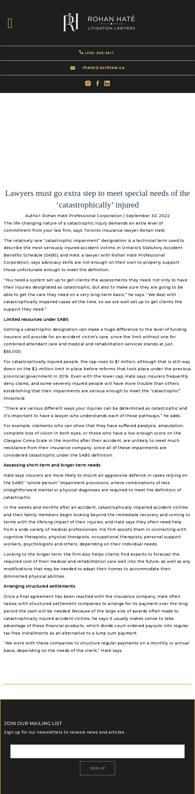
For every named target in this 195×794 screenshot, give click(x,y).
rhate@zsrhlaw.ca (103, 67)
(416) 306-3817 (99, 53)
